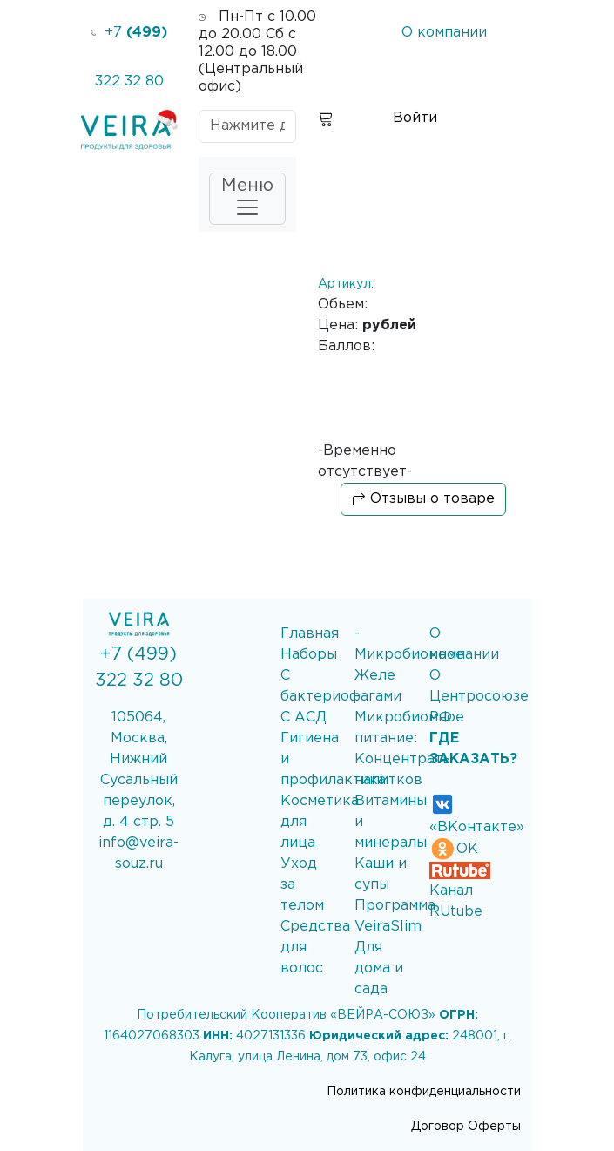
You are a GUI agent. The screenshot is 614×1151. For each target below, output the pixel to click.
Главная (309, 633)
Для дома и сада (378, 968)
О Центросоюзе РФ (479, 696)
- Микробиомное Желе (409, 654)
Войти (415, 118)
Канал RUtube (459, 890)
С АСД (303, 717)
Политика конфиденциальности (424, 1092)
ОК (453, 849)
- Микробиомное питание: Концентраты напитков (409, 738)
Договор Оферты (466, 1126)
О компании (444, 32)
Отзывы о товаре (423, 499)
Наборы (308, 654)
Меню (247, 199)
